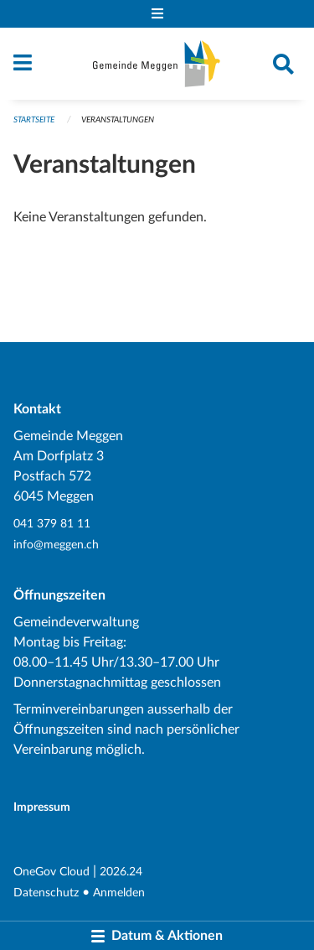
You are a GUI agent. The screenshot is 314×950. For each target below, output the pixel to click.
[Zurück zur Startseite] (156, 64)
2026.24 (121, 871)
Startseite (33, 120)
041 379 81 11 (51, 523)
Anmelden (119, 892)
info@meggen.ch (56, 544)
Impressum (41, 807)
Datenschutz (46, 892)
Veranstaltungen (117, 120)
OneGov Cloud (51, 871)
